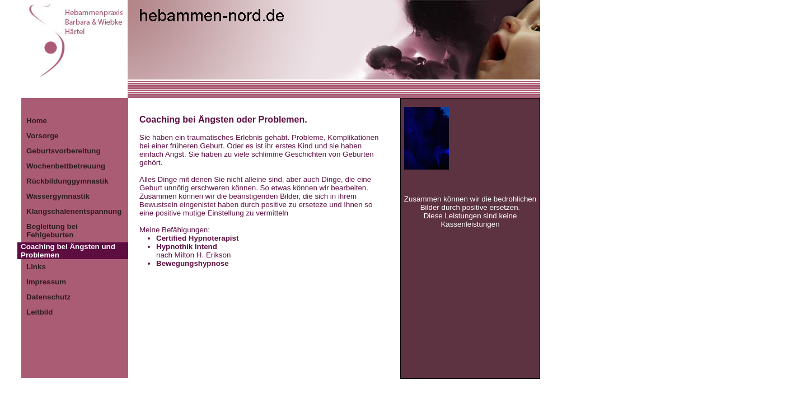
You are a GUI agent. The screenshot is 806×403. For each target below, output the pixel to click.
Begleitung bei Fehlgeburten (52, 230)
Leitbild (39, 312)
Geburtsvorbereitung (63, 151)
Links (36, 267)
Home (36, 120)
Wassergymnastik (58, 196)
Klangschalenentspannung (73, 211)
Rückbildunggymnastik (67, 181)
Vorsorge (42, 136)
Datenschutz (48, 297)
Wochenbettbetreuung (65, 166)
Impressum (46, 282)
